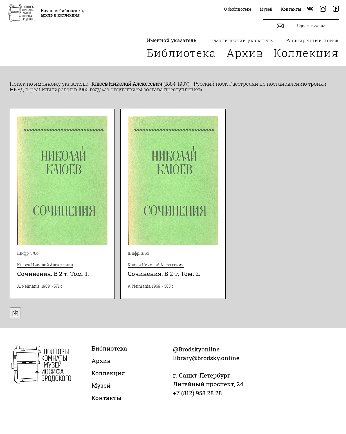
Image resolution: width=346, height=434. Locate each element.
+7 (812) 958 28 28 (197, 393)
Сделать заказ (301, 25)
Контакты (106, 398)
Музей (101, 385)
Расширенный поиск (312, 40)
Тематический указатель (241, 40)
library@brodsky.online (206, 358)
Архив (245, 53)
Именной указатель (172, 40)
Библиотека (181, 53)
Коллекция (306, 53)
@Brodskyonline (196, 349)
